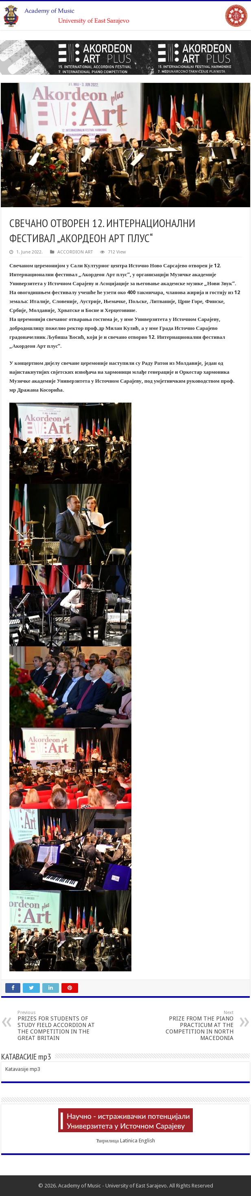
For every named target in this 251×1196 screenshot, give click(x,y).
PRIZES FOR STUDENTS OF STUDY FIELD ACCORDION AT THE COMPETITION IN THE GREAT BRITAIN (59, 1025)
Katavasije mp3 (22, 1069)
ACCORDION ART (75, 252)
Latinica (129, 1141)
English (147, 1141)
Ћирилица (107, 1141)
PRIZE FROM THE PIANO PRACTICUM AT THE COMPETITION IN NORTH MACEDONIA (192, 1025)
